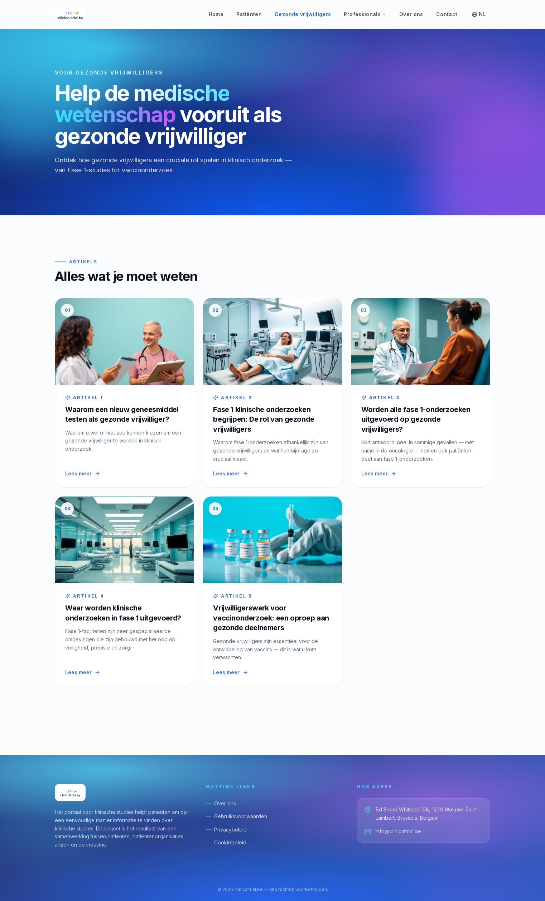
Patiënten (249, 14)
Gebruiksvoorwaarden (236, 816)
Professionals (365, 14)
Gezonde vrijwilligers (303, 14)
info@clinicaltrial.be (392, 831)
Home (216, 14)
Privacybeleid (226, 829)
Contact (446, 14)
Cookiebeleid (226, 842)
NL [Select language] (479, 14)
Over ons (411, 14)
